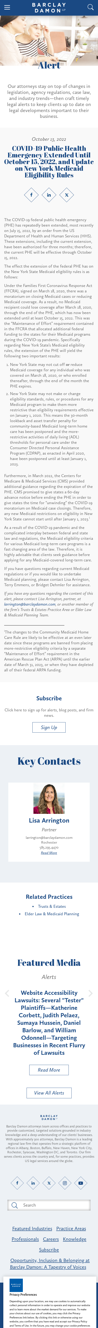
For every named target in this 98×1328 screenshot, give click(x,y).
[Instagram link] (65, 1183)
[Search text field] (53, 1205)
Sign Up (49, 727)
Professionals (25, 1239)
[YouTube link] (81, 1183)
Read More (49, 852)
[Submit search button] (14, 1205)
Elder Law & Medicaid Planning (52, 913)
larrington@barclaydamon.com (29, 604)
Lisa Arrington (49, 820)
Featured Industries (32, 1228)
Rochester (49, 842)
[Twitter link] (66, 195)
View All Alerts (49, 1093)
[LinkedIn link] (49, 195)
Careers (51, 1239)
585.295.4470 (49, 847)
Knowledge (74, 1239)
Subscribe (49, 1250)
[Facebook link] (31, 195)
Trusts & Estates (52, 906)
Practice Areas (71, 1228)
